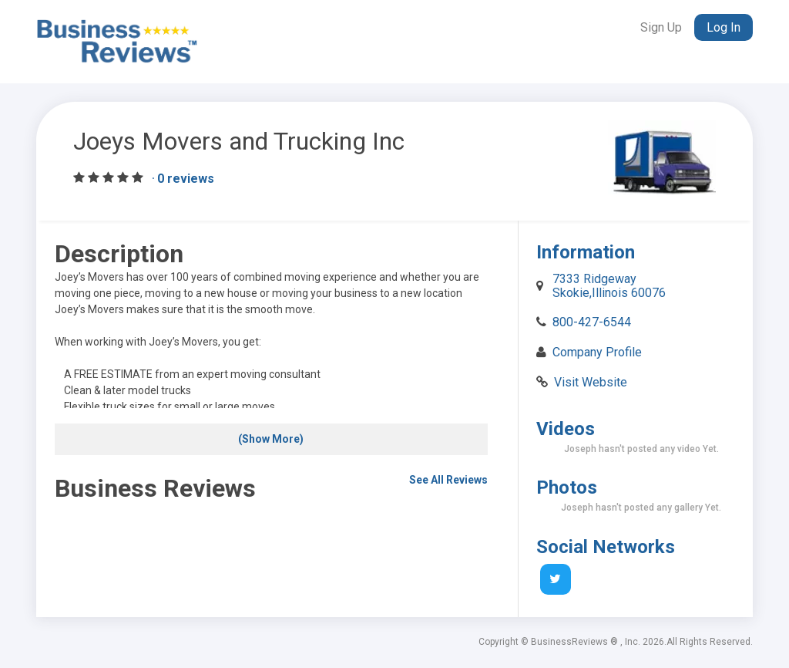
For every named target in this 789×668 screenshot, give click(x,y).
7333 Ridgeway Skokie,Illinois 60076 (609, 286)
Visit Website (590, 382)
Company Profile (597, 352)
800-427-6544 (591, 322)
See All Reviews (448, 480)
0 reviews (185, 178)
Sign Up (661, 27)
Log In (723, 27)
